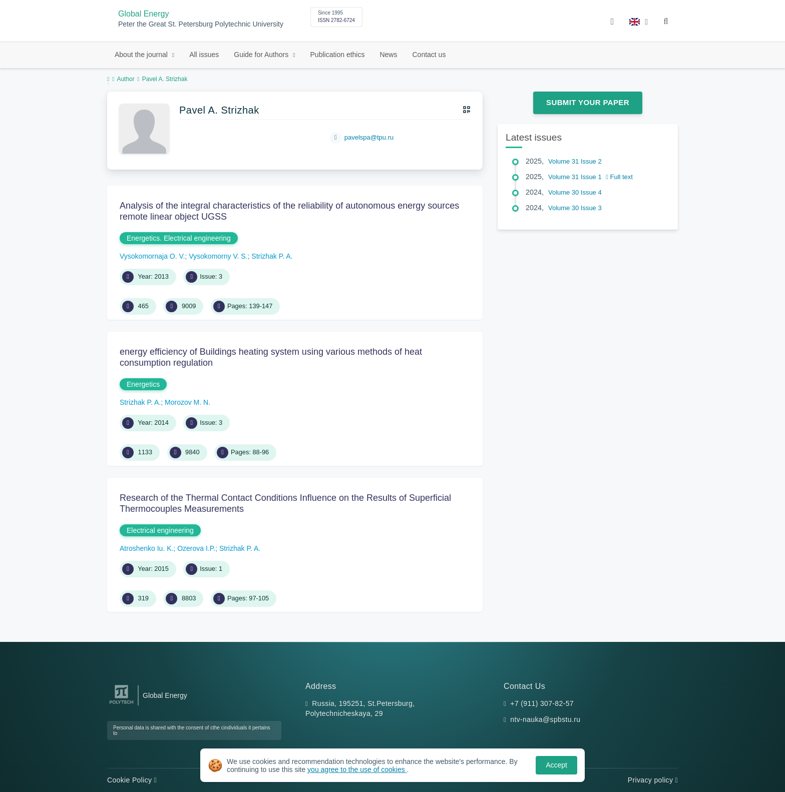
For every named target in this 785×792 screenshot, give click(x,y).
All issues (204, 55)
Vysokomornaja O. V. (152, 256)
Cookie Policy (132, 780)
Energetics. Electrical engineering (179, 238)
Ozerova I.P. (196, 548)
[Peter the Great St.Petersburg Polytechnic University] (121, 704)
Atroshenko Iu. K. (146, 548)
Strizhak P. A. (271, 256)
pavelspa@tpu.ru (369, 137)
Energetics (143, 384)
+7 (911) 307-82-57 (542, 703)
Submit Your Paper (587, 102)
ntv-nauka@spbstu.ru (545, 719)
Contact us (429, 55)
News (388, 55)
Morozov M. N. (187, 402)
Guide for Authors (262, 55)
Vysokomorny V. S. (218, 256)
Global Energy (143, 14)
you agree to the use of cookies (357, 769)
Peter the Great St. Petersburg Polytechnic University (200, 24)
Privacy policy (653, 780)
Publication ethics (337, 55)
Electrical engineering (160, 530)
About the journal (142, 55)
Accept (556, 765)
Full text (619, 177)
